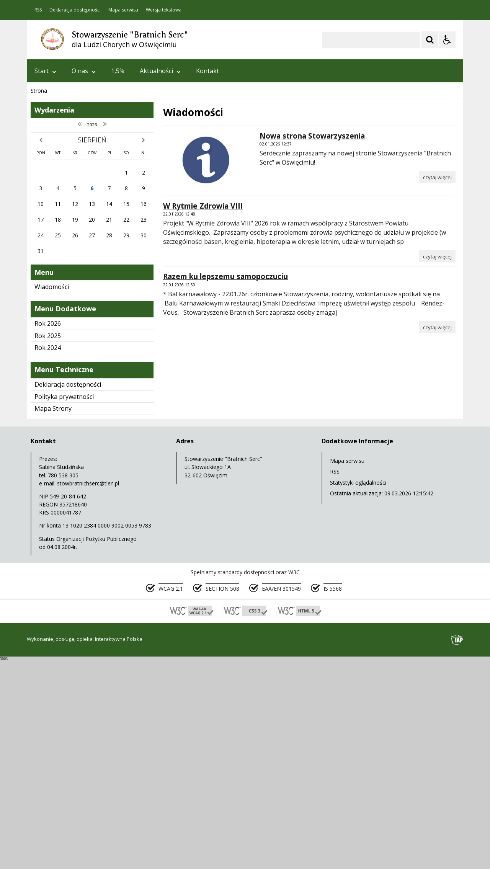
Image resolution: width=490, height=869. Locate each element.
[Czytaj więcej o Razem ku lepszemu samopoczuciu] (437, 537)
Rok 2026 (47, 533)
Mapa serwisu (123, 10)
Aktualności (160, 71)
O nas (84, 71)
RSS (38, 10)
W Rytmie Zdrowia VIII (203, 416)
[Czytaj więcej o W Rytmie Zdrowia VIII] (437, 466)
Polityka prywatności (64, 606)
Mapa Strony (53, 618)
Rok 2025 (47, 545)
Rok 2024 (47, 557)
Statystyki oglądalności (358, 692)
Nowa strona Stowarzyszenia (312, 346)
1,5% (117, 71)
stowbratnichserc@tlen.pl (88, 693)
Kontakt (207, 71)
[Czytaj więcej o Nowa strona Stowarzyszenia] (437, 387)
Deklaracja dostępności (75, 10)
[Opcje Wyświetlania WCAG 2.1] (447, 39)
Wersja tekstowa (163, 10)
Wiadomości (51, 496)
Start (45, 71)
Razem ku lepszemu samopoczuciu (225, 486)
